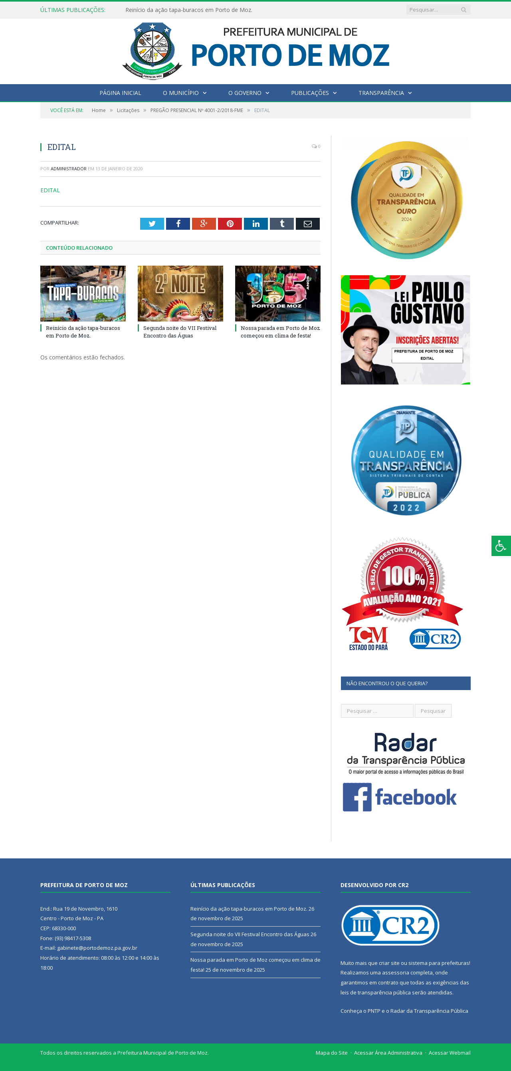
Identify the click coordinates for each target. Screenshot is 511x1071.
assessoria (395, 972)
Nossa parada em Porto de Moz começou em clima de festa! (280, 331)
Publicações (310, 93)
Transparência (381, 93)
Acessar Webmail (450, 1052)
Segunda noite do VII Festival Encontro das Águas (179, 331)
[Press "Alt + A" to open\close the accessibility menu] (501, 546)
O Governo (244, 93)
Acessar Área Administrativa (388, 1052)
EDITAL (50, 190)
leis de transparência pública (376, 992)
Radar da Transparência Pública (429, 1010)
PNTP (374, 1010)
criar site (389, 962)
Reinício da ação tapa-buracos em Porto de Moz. (188, 10)
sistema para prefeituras (438, 962)
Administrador (69, 169)
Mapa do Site (332, 1052)
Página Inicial (120, 93)
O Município (181, 93)
